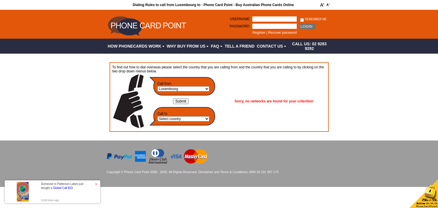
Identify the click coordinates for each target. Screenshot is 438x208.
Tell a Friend (240, 46)
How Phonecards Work (136, 46)
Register (258, 33)
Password (239, 26)
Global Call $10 (63, 188)
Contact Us (271, 46)
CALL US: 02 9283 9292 (309, 46)
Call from (164, 84)
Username (239, 19)
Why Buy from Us (187, 46)
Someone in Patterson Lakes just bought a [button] (62, 186)
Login (306, 26)
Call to (162, 114)
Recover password (282, 33)
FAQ (216, 46)
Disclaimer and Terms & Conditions (223, 172)
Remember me (313, 19)
